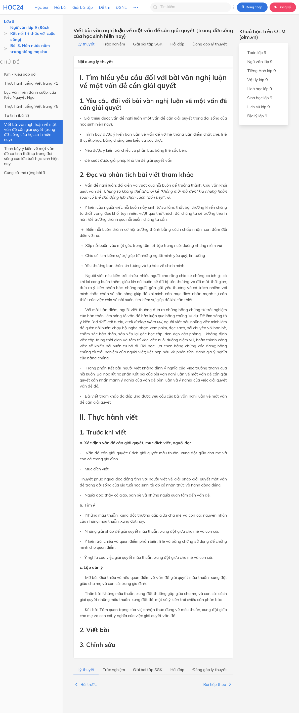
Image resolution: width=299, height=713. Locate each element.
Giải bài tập (82, 7)
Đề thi (104, 7)
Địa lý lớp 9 (257, 115)
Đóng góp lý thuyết (209, 43)
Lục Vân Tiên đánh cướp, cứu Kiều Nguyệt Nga (30, 95)
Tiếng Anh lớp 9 (261, 70)
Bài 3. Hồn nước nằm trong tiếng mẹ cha (30, 48)
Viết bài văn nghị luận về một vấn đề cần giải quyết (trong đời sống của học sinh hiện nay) (30, 132)
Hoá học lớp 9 (259, 88)
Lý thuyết (86, 43)
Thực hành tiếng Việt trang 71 (31, 83)
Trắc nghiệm (114, 43)
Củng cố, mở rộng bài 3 (24, 172)
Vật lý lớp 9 (257, 79)
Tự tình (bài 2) (16, 115)
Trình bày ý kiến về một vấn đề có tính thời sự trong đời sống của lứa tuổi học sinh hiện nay (31, 156)
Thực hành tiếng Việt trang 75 (31, 106)
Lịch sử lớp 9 (258, 106)
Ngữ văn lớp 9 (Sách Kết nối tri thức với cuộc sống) (32, 33)
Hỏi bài (60, 7)
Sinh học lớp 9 (259, 97)
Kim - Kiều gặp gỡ (19, 74)
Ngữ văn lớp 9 (260, 61)
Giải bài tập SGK (147, 43)
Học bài (41, 7)
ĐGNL (121, 7)
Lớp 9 (9, 21)
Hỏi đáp (177, 43)
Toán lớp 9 (256, 52)
